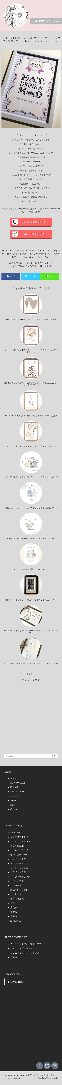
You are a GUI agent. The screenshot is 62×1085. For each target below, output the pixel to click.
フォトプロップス (19, 868)
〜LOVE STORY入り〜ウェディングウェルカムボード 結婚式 (31, 416)
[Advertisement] (31, 1026)
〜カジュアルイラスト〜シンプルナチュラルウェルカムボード (31, 508)
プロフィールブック (20, 877)
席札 (12, 903)
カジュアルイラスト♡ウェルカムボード (31, 569)
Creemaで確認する (34, 221)
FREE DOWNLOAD (19, 791)
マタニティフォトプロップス (24, 953)
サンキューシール (19, 855)
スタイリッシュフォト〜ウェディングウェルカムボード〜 (31, 600)
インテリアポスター (20, 837)
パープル (17, 266)
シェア (11, 276)
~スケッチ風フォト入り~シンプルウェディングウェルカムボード (31, 664)
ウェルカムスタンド (20, 841)
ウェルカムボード (49, 250)
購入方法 (14, 787)
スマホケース (17, 863)
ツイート (30, 276)
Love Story (15, 833)
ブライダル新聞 (18, 872)
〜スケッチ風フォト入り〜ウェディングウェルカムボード (31, 446)
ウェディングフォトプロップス (25, 944)
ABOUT (14, 778)
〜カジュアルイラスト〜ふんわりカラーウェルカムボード (31, 538)
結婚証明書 (15, 921)
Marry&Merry (15, 981)
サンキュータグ (18, 859)
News (12, 805)
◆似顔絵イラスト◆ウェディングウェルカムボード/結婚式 (31, 319)
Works (13, 800)
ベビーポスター (18, 881)
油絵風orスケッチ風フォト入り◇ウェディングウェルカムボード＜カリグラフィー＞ (31, 384)
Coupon (13, 809)
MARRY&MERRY (10, 250)
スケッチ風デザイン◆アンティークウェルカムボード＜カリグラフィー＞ (31, 351)
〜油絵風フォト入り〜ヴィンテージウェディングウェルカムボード (31, 631)
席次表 (13, 907)
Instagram (14, 796)
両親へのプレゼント (20, 890)
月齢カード (15, 916)
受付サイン (15, 894)
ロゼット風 (45, 266)
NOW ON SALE (29, 250)
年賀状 (13, 912)
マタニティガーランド (21, 948)
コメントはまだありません (39, 263)
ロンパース (15, 885)
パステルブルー (31, 266)
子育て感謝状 (17, 899)
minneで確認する (34, 234)
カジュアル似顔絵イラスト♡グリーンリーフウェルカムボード (31, 477)
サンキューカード (19, 850)
